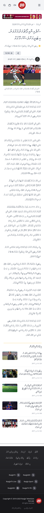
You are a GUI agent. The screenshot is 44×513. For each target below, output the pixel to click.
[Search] (4, 5)
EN (15, 5)
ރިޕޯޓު (28, 457)
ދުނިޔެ (30, 451)
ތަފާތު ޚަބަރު (9, 457)
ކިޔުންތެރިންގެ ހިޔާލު (16, 508)
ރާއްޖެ (36, 451)
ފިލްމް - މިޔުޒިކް (20, 457)
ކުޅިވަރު (38, 24)
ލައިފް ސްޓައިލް (18, 464)
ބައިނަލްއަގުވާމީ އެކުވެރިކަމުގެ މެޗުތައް (22, 24)
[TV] (10, 5)
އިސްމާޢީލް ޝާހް (30, 59)
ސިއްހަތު (35, 457)
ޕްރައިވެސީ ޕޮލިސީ (28, 508)
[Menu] (39, 5)
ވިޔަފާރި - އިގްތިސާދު (12, 451)
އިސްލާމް (27, 464)
